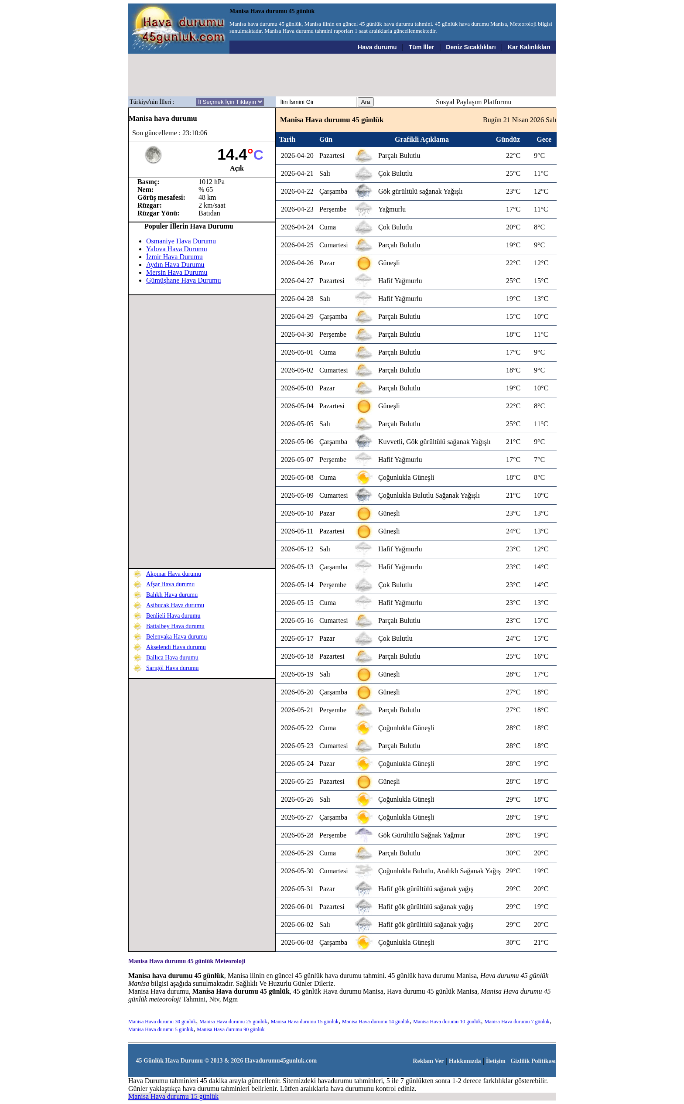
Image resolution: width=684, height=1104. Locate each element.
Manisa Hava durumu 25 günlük (233, 1022)
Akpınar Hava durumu (173, 574)
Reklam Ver (428, 1061)
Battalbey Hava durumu (175, 626)
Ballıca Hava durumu (172, 657)
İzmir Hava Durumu (174, 256)
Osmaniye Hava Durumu (181, 241)
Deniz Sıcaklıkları (471, 47)
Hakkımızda (465, 1061)
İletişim (496, 1061)
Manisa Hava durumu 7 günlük (517, 1022)
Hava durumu (377, 47)
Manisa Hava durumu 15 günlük (305, 1022)
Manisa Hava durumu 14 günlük (376, 1022)
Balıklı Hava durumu (172, 594)
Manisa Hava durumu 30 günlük (162, 1022)
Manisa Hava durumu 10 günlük (447, 1022)
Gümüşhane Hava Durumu (183, 280)
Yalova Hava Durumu (176, 249)
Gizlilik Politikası (533, 1061)
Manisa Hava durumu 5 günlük (160, 1029)
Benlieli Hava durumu (173, 615)
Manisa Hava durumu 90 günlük (230, 1029)
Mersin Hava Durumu (176, 272)
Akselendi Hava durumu (176, 647)
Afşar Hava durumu (170, 584)
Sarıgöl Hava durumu (172, 668)
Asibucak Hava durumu (175, 605)
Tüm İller (421, 47)
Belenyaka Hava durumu (176, 636)
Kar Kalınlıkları (529, 47)
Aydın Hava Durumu (175, 264)
